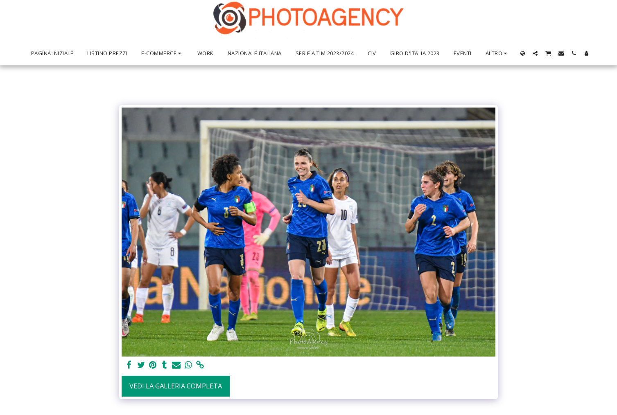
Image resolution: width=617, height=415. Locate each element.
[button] (535, 53)
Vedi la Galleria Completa (175, 385)
